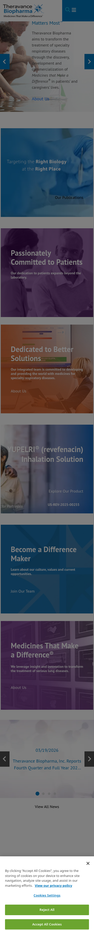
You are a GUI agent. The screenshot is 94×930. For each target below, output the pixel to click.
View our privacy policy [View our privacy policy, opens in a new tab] (53, 893)
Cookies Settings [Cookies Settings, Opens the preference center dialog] (47, 903)
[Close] (87, 871)
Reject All (47, 917)
